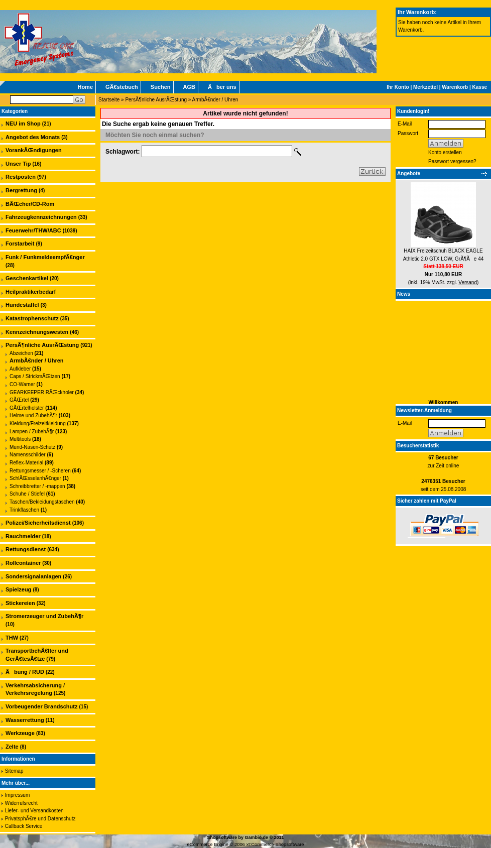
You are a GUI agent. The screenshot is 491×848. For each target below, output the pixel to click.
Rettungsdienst (26, 549)
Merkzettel (425, 87)
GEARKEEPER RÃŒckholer (42, 392)
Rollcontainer (23, 563)
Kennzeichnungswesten (37, 332)
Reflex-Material (26, 462)
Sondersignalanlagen (33, 576)
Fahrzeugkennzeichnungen (41, 217)
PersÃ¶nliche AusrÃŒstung (156, 99)
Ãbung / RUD (25, 672)
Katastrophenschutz (32, 318)
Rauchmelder (23, 536)
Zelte (12, 747)
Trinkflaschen (24, 510)
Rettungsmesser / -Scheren (40, 470)
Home (85, 87)
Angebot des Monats (33, 137)
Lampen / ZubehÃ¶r (32, 431)
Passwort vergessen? (452, 161)
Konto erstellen (445, 152)
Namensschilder (28, 454)
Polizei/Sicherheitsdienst (38, 523)
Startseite (108, 99)
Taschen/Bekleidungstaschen (42, 502)
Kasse (479, 87)
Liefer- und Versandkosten (34, 810)
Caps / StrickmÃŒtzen (35, 376)
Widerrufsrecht (21, 803)
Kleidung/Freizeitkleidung (38, 423)
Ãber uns (222, 87)
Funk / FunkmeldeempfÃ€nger (45, 257)
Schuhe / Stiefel (27, 494)
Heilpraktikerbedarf (31, 292)
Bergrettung (21, 190)
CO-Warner (22, 384)
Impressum (17, 795)
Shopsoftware (222, 837)
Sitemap (14, 771)
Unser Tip (18, 164)
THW (12, 638)
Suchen (161, 87)
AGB (189, 87)
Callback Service (23, 826)
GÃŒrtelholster (27, 408)
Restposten (21, 177)
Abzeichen (21, 353)
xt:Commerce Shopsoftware (275, 844)
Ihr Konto (398, 87)
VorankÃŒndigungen (34, 150)
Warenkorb (455, 87)
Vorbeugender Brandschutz (41, 706)
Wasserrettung (25, 720)
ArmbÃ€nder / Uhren (215, 99)
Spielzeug (18, 589)
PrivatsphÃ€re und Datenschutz (40, 818)
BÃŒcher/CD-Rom (30, 204)
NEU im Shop (23, 123)
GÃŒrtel (19, 400)
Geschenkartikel (27, 278)
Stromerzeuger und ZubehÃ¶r (44, 616)
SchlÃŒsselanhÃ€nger (35, 478)
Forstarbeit (20, 243)
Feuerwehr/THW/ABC (33, 230)
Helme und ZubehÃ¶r (33, 415)
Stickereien (20, 603)
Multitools (20, 439)
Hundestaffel (22, 305)
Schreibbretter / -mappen (37, 486)
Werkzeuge (20, 733)
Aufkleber (20, 369)
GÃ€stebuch (121, 87)
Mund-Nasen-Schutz (32, 447)
